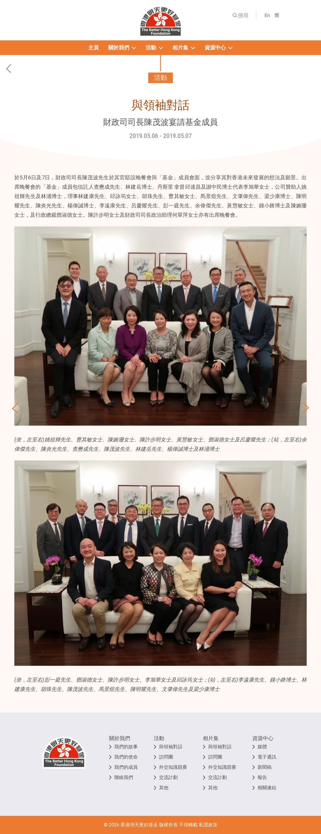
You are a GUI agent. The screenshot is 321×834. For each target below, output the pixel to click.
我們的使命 (126, 757)
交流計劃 (168, 777)
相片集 (211, 738)
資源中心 (262, 738)
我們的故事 (126, 746)
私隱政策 (208, 825)
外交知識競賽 (173, 767)
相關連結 (267, 787)
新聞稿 (265, 767)
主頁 (93, 47)
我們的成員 (126, 767)
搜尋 (240, 15)
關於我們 (119, 738)
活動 (159, 738)
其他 (163, 787)
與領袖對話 (170, 746)
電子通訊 (267, 757)
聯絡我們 (123, 777)
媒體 (262, 746)
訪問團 (166, 757)
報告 (262, 777)
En (267, 15)
